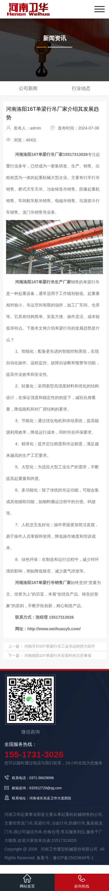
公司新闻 (28, 88)
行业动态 (81, 88)
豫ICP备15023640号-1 (73, 857)
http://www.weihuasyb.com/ (54, 628)
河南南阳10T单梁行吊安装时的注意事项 (57, 655)
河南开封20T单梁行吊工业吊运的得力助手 (59, 646)
